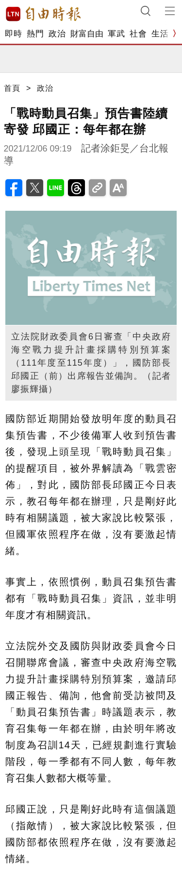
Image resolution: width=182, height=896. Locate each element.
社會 (138, 33)
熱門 (35, 33)
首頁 (12, 88)
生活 (159, 33)
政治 (57, 33)
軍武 (116, 33)
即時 (13, 33)
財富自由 (86, 33)
